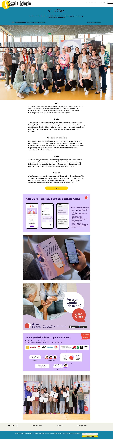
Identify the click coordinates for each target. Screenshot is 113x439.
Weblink (56, 188)
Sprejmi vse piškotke (90, 436)
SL (104, 2)
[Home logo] (15, 3)
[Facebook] (8, 424)
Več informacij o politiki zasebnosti (71, 433)
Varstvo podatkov (81, 424)
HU (98, 2)
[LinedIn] (16, 424)
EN (89, 2)
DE (86, 2)
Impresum (59, 424)
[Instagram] (12, 424)
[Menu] (110, 3)
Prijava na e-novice (37, 424)
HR (95, 2)
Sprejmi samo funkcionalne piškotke (89, 433)
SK (101, 2)
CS (92, 2)
